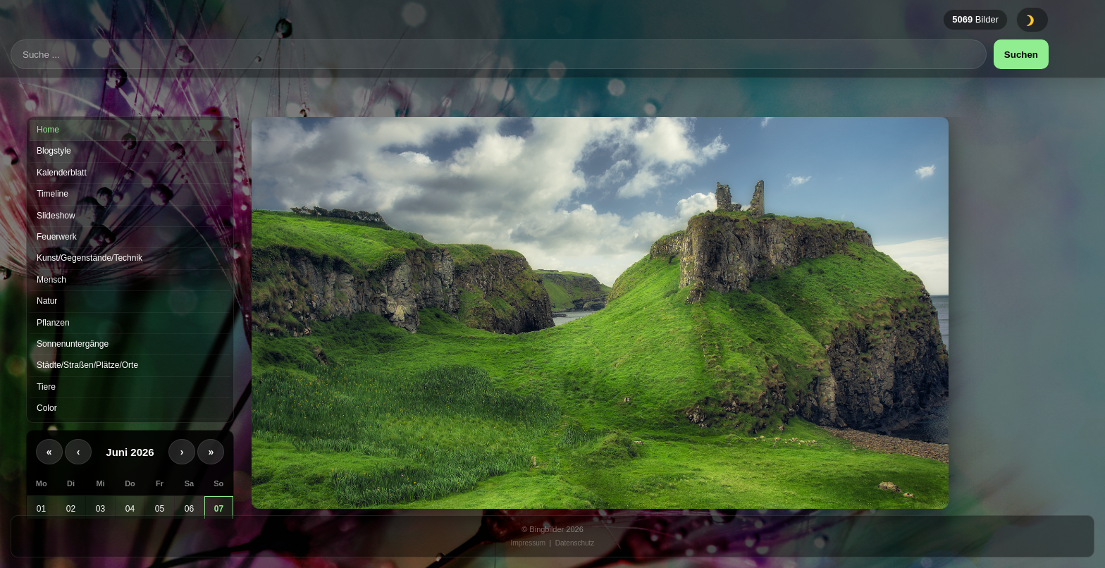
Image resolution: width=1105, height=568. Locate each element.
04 (130, 509)
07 (218, 509)
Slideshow (56, 216)
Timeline (52, 194)
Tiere (46, 387)
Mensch (51, 280)
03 (100, 509)
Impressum (528, 543)
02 (70, 509)
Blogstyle (54, 151)
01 (41, 509)
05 (159, 509)
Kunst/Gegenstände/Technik (89, 258)
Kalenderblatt (62, 173)
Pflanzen (53, 323)
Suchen (1021, 74)
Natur (47, 301)
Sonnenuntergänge (73, 344)
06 (189, 509)
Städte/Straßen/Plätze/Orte (87, 365)
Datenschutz (575, 543)
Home (48, 130)
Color (47, 408)
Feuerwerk (57, 237)
